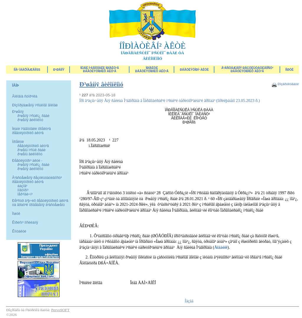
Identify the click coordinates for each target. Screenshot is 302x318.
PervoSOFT (60, 310)
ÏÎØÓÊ (289, 69)
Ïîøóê (16, 214)
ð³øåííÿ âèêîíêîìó (30, 120)
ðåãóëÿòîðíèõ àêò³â (33, 146)
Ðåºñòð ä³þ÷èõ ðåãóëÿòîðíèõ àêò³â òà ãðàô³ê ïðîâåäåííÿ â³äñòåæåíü (40, 203)
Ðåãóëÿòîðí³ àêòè (194, 69)
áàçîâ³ (22, 186)
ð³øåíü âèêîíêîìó (29, 154)
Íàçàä (189, 301)
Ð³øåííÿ (59, 69)
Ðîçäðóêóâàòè (288, 84)
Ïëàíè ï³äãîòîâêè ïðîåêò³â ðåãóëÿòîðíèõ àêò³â (99, 69)
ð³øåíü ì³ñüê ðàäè (31, 150)
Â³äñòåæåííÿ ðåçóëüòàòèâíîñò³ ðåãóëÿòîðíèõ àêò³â (247, 69)
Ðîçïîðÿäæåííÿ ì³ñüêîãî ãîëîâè (35, 105)
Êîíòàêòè (19, 231)
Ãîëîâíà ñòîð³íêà (24, 96)
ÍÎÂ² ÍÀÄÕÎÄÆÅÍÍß (27, 69)
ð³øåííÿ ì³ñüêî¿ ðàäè (33, 116)
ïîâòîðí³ (22, 190)
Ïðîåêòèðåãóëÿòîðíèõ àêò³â (152, 69)
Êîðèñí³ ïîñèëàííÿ (25, 222)
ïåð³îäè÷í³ (24, 194)
